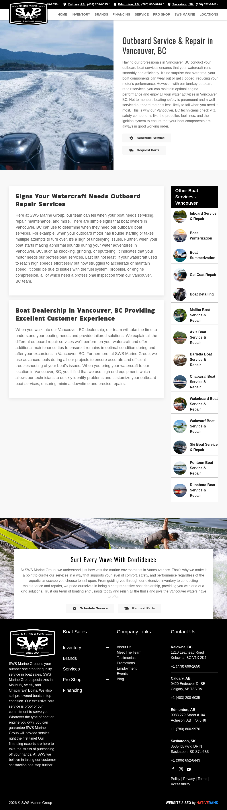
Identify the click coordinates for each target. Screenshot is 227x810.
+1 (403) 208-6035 (185, 698)
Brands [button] (101, 14)
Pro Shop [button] (161, 14)
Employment (127, 668)
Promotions (126, 663)
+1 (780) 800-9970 (185, 729)
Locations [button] (209, 14)
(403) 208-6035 (97, 4)
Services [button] (71, 668)
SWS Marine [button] (184, 14)
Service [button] (142, 14)
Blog (120, 679)
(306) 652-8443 (206, 4)
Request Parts (144, 150)
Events (122, 674)
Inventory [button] (81, 14)
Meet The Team (129, 652)
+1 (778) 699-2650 (185, 666)
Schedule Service (147, 138)
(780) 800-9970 (151, 4)
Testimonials (126, 658)
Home (62, 14)
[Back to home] (28, 13)
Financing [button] (121, 14)
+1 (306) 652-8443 (185, 760)
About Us (124, 647)
